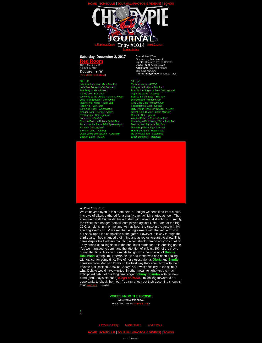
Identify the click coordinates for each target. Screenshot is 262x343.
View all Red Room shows (92, 75)
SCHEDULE (107, 3)
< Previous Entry (105, 44)
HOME (92, 3)
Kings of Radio (129, 278)
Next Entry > (154, 44)
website (92, 285)
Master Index (131, 49)
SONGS (168, 3)
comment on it (140, 303)
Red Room (91, 61)
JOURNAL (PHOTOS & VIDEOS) (139, 3)
